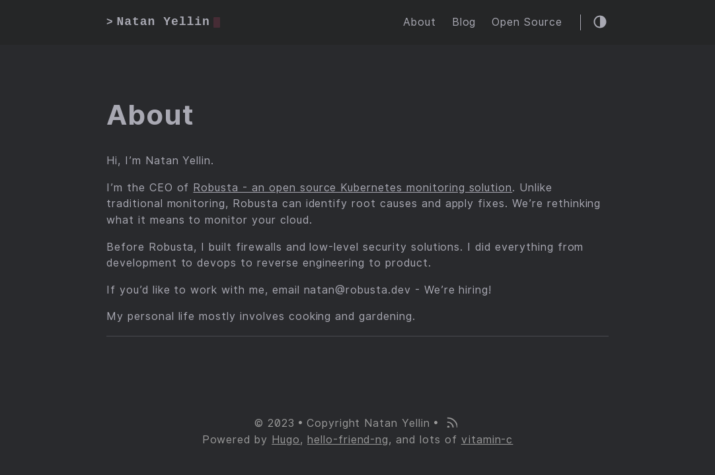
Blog (464, 22)
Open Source (527, 22)
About (419, 22)
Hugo (286, 439)
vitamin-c (487, 439)
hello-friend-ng (348, 439)
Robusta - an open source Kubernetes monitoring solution (352, 187)
